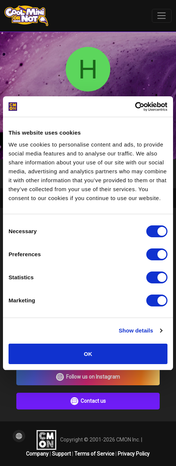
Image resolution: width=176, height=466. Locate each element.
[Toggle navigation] (162, 16)
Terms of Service (94, 454)
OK (88, 354)
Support (62, 454)
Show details (136, 330)
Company (38, 454)
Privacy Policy (134, 454)
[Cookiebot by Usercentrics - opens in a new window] (134, 107)
